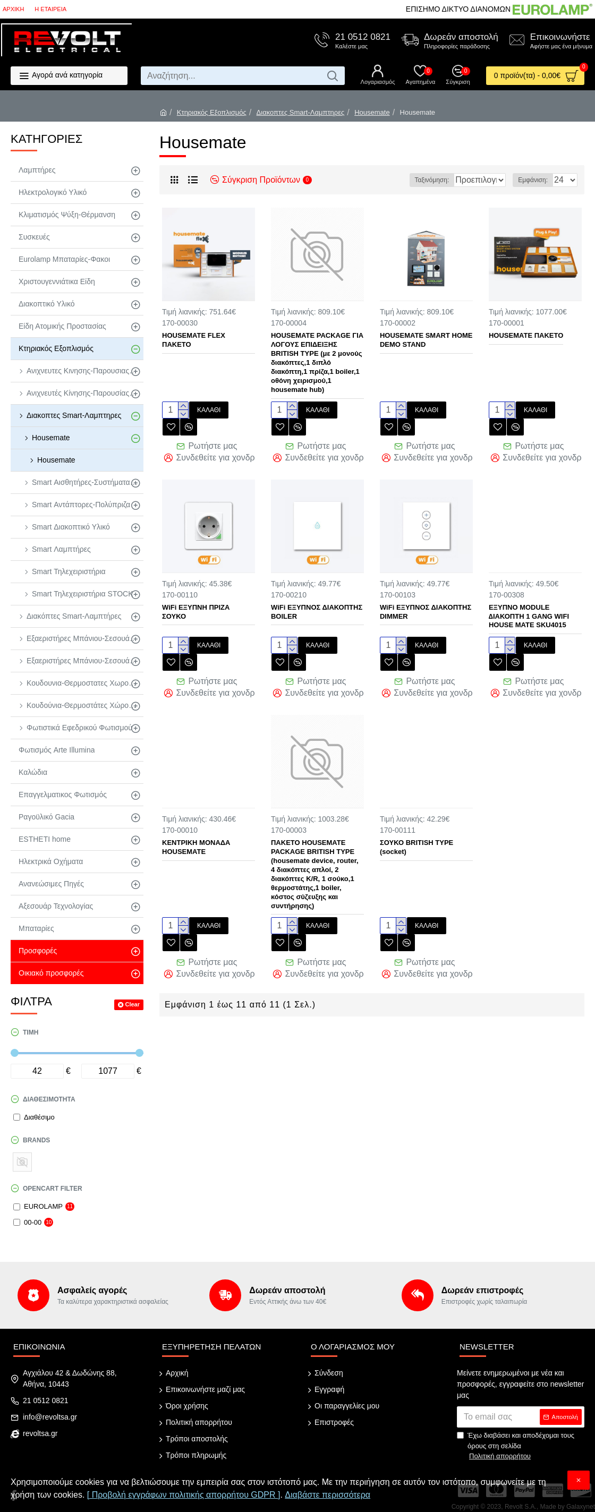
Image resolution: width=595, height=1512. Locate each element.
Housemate (371, 112)
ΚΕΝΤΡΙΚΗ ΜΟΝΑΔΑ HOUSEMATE (196, 836)
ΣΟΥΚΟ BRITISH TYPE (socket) (416, 836)
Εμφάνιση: (536, 180)
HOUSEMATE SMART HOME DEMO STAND (426, 339)
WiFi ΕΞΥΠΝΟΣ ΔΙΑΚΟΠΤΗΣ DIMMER (425, 606)
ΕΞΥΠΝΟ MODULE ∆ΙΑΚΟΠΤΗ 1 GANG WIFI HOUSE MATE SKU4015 (529, 611)
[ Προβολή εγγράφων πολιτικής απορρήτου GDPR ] (183, 1494)
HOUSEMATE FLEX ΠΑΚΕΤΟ (193, 339)
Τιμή (30, 1032)
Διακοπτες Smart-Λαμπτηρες (301, 112)
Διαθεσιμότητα (49, 1099)
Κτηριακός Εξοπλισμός (211, 112)
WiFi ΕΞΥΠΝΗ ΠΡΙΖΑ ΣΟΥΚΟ (196, 606)
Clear (132, 1004)
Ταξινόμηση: (401, 180)
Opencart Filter (52, 1188)
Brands (36, 1140)
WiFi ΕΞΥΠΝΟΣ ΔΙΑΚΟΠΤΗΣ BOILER (316, 606)
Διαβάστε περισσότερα (327, 1494)
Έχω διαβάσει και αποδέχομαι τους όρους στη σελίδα (515, 1447)
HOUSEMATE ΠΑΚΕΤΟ (526, 335)
